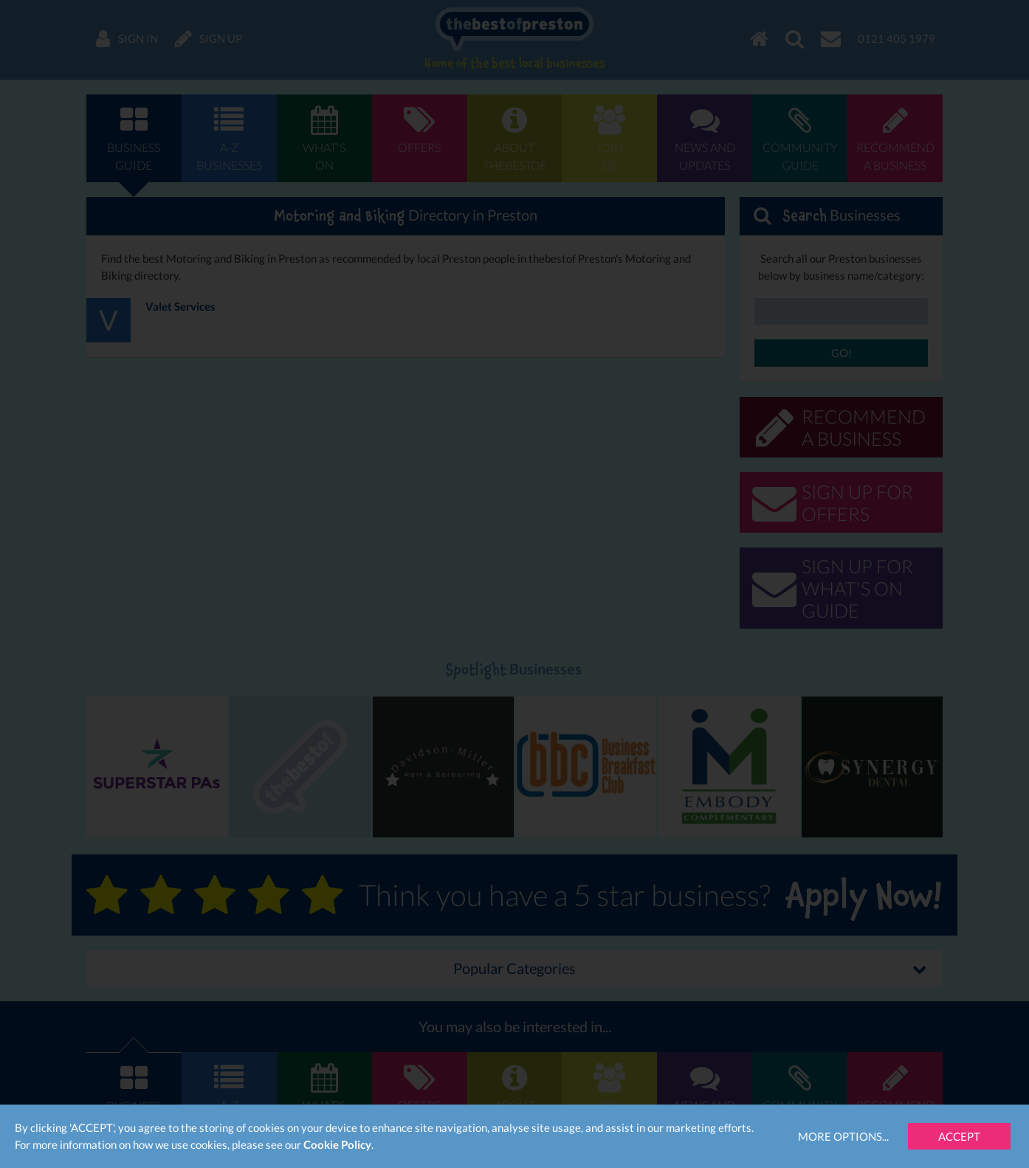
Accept (959, 1136)
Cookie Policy (337, 1144)
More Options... (843, 1136)
